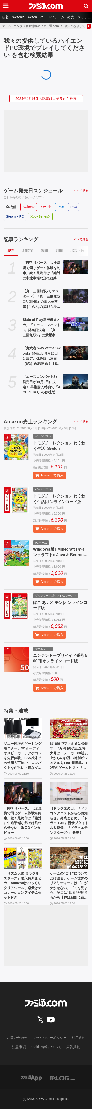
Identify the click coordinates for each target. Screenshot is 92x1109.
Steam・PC (15, 216)
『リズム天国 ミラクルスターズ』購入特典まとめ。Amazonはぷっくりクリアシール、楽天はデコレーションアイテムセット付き (22, 885)
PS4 (73, 207)
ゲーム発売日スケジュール (33, 190)
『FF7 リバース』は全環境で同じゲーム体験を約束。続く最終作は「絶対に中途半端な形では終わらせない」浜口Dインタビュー (42, 271)
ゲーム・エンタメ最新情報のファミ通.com (30, 26)
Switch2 (18, 17)
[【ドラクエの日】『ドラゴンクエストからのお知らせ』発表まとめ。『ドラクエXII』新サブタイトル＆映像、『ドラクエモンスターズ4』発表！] (69, 793)
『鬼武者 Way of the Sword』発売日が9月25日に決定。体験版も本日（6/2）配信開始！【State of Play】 (41, 356)
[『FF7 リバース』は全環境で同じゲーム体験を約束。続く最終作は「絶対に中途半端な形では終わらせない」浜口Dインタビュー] (76, 267)
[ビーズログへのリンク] (62, 1078)
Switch (32, 17)
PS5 (43, 17)
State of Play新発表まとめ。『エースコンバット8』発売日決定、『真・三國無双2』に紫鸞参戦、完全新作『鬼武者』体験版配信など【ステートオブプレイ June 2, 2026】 (42, 328)
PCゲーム (56, 17)
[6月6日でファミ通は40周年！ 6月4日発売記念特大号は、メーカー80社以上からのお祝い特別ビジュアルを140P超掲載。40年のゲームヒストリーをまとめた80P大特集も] (69, 728)
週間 (44, 251)
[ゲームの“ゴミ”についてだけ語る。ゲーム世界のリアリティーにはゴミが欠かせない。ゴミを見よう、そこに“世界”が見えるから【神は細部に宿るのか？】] (69, 858)
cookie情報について (46, 1047)
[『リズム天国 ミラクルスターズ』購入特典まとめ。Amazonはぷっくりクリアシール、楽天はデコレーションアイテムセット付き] (23, 858)
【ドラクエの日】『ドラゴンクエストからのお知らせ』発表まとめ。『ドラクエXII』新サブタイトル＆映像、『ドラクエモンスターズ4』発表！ (69, 821)
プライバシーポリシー (49, 1038)
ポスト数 (77, 251)
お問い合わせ (17, 1038)
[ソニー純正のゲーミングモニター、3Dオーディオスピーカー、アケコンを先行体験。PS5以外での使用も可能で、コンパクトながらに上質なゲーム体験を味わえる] (23, 728)
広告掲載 (73, 1047)
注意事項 (19, 1047)
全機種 (11, 207)
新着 (5, 17)
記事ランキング (21, 239)
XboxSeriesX (40, 216)
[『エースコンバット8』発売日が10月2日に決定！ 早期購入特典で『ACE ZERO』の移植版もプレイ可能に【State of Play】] (76, 381)
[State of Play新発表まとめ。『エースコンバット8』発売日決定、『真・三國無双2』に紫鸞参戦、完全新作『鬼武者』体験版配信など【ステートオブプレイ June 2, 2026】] (76, 324)
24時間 (27, 251)
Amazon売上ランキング (30, 421)
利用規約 (78, 1038)
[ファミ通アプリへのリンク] (31, 1078)
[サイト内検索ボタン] (86, 6)
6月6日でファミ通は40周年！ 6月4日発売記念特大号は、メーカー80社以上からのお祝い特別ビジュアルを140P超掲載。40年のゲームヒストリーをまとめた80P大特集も (69, 756)
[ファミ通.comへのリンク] (46, 6)
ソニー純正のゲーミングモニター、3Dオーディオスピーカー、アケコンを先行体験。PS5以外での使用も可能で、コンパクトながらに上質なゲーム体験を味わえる (22, 756)
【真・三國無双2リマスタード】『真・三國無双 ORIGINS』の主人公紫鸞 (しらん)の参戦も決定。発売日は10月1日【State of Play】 (41, 299)
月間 (59, 251)
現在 (11, 251)
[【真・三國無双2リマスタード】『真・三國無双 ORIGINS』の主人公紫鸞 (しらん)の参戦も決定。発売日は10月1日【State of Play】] (76, 296)
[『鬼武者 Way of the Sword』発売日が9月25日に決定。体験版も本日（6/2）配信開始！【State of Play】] (76, 353)
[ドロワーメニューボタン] (6, 6)
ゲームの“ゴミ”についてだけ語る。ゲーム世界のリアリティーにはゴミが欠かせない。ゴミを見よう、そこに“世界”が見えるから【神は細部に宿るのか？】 (69, 885)
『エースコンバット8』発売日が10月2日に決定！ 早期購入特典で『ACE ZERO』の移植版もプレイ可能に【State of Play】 (41, 385)
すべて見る (81, 190)
